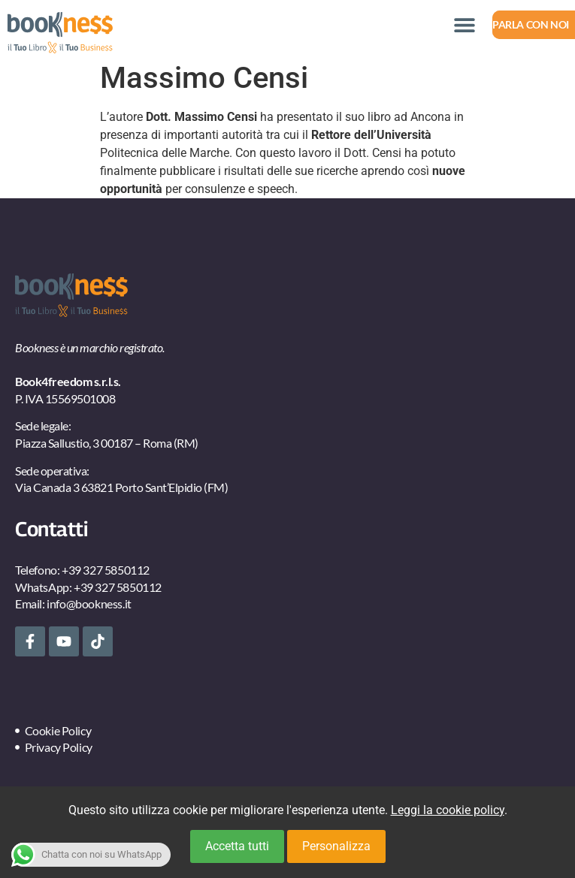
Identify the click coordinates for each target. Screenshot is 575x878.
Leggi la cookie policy (447, 810)
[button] (464, 24)
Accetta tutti (237, 846)
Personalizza (336, 846)
